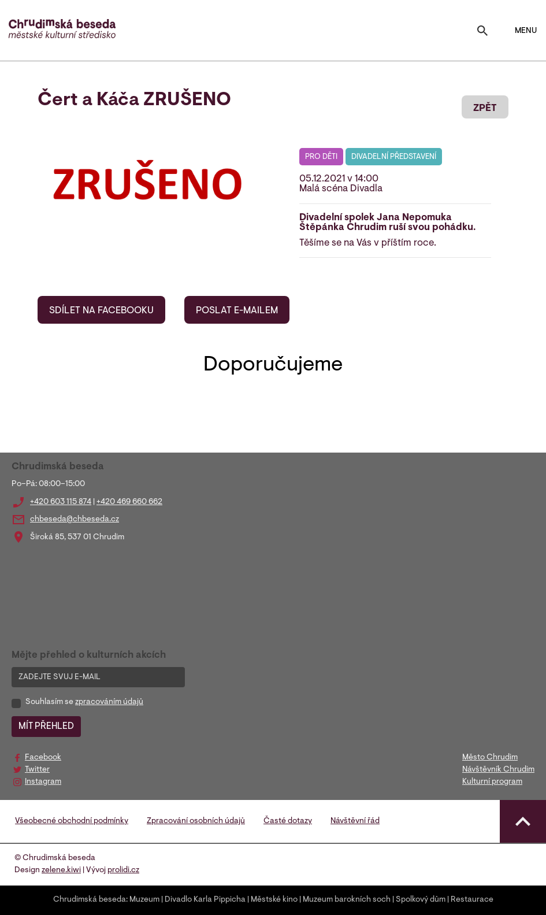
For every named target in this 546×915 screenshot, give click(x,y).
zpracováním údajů (109, 702)
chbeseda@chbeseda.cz (74, 520)
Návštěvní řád (355, 821)
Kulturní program (492, 782)
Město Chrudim (490, 758)
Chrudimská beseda (89, 900)
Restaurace (472, 900)
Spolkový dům (420, 900)
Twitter (37, 770)
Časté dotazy (287, 821)
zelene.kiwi (61, 870)
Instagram (43, 782)
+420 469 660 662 (129, 502)
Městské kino (274, 900)
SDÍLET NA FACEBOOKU (101, 311)
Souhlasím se (84, 702)
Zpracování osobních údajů (196, 821)
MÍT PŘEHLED (46, 726)
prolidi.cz (123, 870)
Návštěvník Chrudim (498, 770)
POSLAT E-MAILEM (237, 311)
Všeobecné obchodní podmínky (71, 821)
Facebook (43, 758)
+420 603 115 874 (60, 502)
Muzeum (144, 900)
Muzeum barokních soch (347, 900)
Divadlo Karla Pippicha (205, 900)
